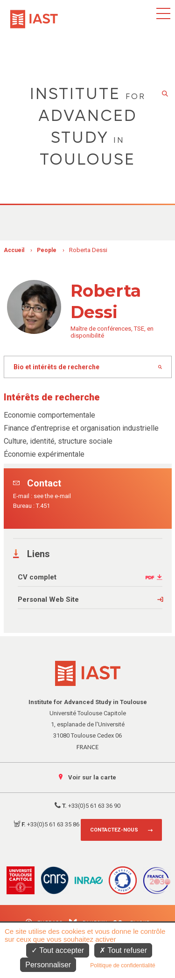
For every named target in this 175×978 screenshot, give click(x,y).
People (46, 250)
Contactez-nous (114, 830)
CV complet (37, 577)
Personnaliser (48, 965)
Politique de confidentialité (122, 965)
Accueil (14, 250)
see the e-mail (52, 495)
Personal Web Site (48, 599)
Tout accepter (57, 950)
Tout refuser (123, 950)
